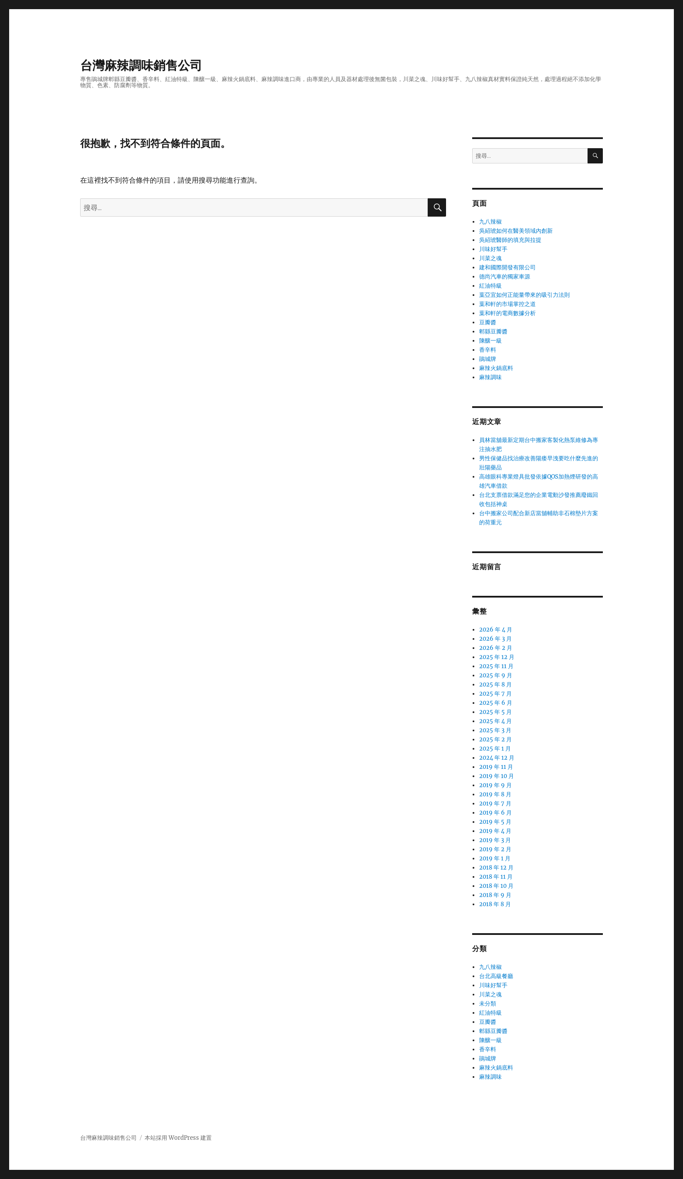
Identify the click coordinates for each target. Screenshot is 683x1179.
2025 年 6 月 (495, 703)
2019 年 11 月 (496, 767)
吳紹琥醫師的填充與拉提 (510, 240)
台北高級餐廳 (496, 976)
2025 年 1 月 (495, 748)
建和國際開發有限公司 (507, 267)
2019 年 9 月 (495, 785)
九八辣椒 (490, 221)
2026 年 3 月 (495, 638)
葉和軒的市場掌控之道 (507, 304)
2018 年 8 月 (495, 904)
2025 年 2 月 (495, 739)
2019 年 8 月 (495, 794)
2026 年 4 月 (495, 629)
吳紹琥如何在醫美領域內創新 (516, 230)
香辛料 (487, 349)
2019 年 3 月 (495, 840)
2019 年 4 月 (495, 831)
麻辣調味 (490, 377)
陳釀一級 (490, 340)
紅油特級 (490, 285)
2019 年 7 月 (495, 803)
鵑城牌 (487, 359)
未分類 (487, 1003)
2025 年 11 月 (496, 666)
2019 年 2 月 (495, 849)
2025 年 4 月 (495, 721)
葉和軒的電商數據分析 (507, 313)
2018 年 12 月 (496, 867)
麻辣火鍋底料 (496, 368)
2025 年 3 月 (495, 730)
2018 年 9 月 (495, 895)
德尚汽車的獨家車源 (504, 276)
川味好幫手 (493, 249)
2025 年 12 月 (496, 657)
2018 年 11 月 (496, 876)
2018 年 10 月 (496, 886)
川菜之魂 (490, 258)
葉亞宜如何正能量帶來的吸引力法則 (524, 295)
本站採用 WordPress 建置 (178, 1138)
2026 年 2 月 (495, 648)
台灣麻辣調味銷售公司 (141, 65)
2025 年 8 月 (495, 684)
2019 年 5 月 (495, 822)
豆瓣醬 (487, 322)
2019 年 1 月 (495, 858)
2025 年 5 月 (495, 712)
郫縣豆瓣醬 (493, 331)
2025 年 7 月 (495, 693)
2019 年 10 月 (496, 776)
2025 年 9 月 (495, 675)
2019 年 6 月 (495, 812)
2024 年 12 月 (496, 757)
